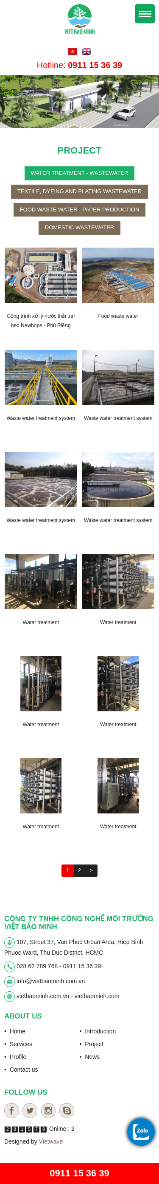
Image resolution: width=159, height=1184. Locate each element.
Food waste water (118, 316)
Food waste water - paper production (79, 209)
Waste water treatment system (40, 418)
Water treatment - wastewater (79, 173)
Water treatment (40, 622)
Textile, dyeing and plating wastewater (79, 191)
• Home (14, 1031)
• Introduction (98, 1031)
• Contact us (21, 1069)
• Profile (15, 1056)
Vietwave (51, 1141)
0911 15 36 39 (79, 1173)
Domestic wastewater (79, 227)
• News (90, 1056)
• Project (91, 1044)
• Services (18, 1044)
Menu (145, 13)
